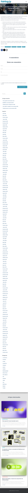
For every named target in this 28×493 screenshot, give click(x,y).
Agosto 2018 (5, 280)
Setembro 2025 (5, 126)
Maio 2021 (4, 219)
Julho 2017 (4, 301)
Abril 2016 (4, 325)
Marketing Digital (5, 419)
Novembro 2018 (5, 274)
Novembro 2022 (5, 187)
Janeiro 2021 (5, 227)
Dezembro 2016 (5, 314)
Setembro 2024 (5, 147)
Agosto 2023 (5, 172)
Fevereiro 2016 (5, 327)
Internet (4, 367)
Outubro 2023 (5, 168)
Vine (3, 382)
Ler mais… (7, 455)
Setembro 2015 (5, 337)
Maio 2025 (4, 132)
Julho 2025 (4, 130)
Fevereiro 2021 (5, 225)
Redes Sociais (5, 372)
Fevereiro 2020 (5, 248)
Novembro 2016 (5, 316)
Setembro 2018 (5, 278)
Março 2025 (5, 136)
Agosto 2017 (5, 299)
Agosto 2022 (5, 193)
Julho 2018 (4, 282)
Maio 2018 (4, 284)
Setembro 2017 (5, 297)
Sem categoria (5, 374)
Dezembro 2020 (5, 229)
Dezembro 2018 (5, 272)
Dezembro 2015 (5, 331)
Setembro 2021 (5, 212)
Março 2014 (5, 350)
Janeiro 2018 (5, 289)
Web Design (4, 384)
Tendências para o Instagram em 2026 (9, 104)
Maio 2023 (4, 176)
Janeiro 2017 (5, 312)
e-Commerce (5, 357)
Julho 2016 (4, 320)
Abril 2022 (4, 200)
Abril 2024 (4, 157)
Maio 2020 (4, 242)
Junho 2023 (4, 174)
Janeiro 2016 (5, 329)
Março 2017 (5, 308)
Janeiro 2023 (5, 183)
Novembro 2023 (5, 166)
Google (4, 361)
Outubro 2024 (5, 145)
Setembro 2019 (5, 257)
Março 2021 (5, 223)
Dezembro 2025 (5, 121)
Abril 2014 (4, 348)
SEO (3, 376)
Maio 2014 (4, 346)
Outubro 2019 (5, 255)
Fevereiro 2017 (5, 310)
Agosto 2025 (5, 128)
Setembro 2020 (5, 234)
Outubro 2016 (5, 318)
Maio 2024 (4, 155)
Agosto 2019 (5, 259)
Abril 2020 (4, 244)
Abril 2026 (4, 113)
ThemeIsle (17, 490)
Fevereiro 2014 (5, 352)
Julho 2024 (4, 151)
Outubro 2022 (5, 189)
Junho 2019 (4, 263)
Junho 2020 (4, 240)
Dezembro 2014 (5, 344)
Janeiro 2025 (5, 140)
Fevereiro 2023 (5, 181)
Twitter (4, 380)
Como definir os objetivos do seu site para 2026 (10, 106)
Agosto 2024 (5, 149)
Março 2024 (5, 159)
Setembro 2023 (5, 170)
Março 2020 (5, 246)
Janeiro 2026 (5, 119)
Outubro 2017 (5, 295)
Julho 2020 (4, 238)
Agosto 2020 (5, 236)
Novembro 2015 (5, 333)
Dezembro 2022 (5, 185)
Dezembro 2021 (5, 208)
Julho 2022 (4, 195)
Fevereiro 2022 (5, 204)
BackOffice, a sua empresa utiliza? (8, 102)
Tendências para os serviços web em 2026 (9, 108)
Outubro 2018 (5, 276)
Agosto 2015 (5, 339)
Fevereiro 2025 (5, 138)
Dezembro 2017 (5, 291)
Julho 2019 (4, 261)
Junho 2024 (4, 153)
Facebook (4, 359)
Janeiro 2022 (5, 206)
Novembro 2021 (5, 210)
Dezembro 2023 (5, 164)
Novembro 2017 (5, 293)
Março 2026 (5, 115)
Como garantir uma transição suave (8, 100)
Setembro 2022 (5, 191)
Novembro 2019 (5, 253)
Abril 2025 (4, 134)
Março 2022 (5, 202)
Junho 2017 (4, 303)
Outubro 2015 (5, 335)
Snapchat (4, 378)
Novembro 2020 (5, 231)
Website (4, 386)
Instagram (4, 365)
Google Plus (5, 363)
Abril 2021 (4, 221)
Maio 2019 (4, 265)
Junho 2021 (4, 217)
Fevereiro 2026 (5, 117)
